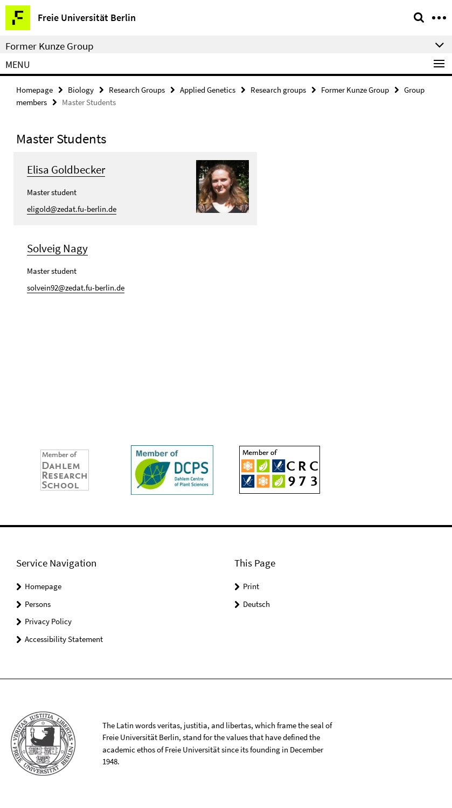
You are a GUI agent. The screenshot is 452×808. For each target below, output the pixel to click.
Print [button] (251, 586)
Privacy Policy (48, 621)
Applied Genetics (207, 90)
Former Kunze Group (355, 90)
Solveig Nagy (57, 248)
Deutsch (256, 604)
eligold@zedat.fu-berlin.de (71, 209)
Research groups (278, 90)
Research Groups (137, 90)
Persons (38, 604)
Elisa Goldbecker (66, 169)
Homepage (34, 90)
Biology (81, 90)
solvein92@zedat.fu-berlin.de (75, 287)
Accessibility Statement (64, 639)
